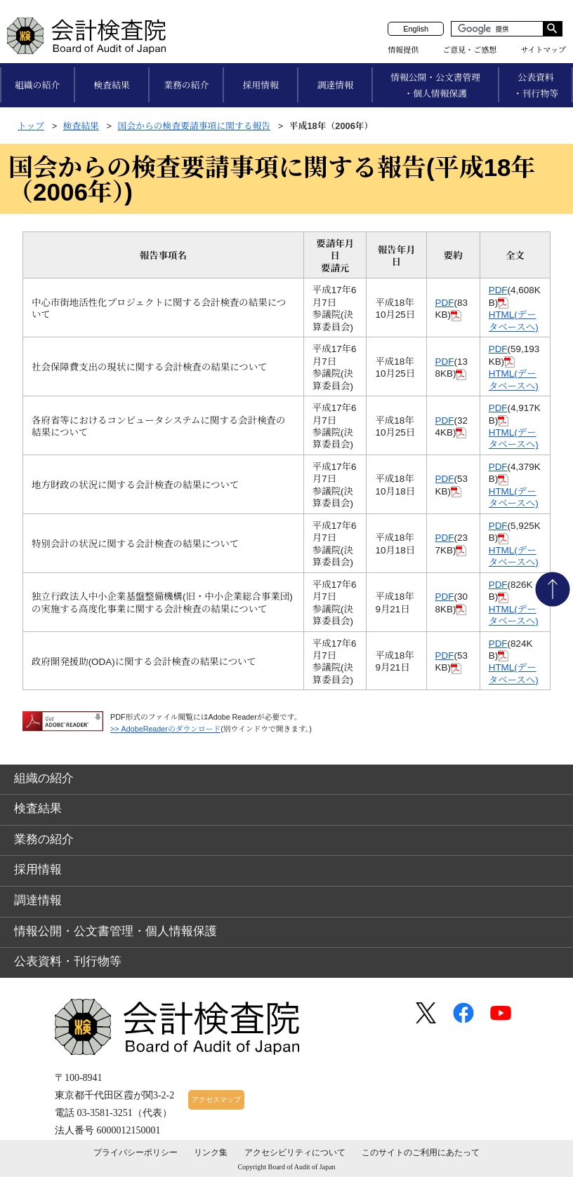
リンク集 (211, 1152)
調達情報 (335, 85)
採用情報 (261, 85)
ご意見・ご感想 (469, 50)
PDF (444, 302)
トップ (31, 126)
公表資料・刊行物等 (535, 85)
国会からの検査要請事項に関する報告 (194, 126)
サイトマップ (543, 50)
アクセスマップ (216, 1099)
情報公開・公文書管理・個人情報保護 (435, 85)
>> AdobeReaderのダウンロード (165, 729)
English (415, 29)
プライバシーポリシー (135, 1152)
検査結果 (112, 85)
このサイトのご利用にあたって (421, 1152)
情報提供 (403, 50)
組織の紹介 (37, 85)
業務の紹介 (186, 85)
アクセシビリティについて (294, 1152)
